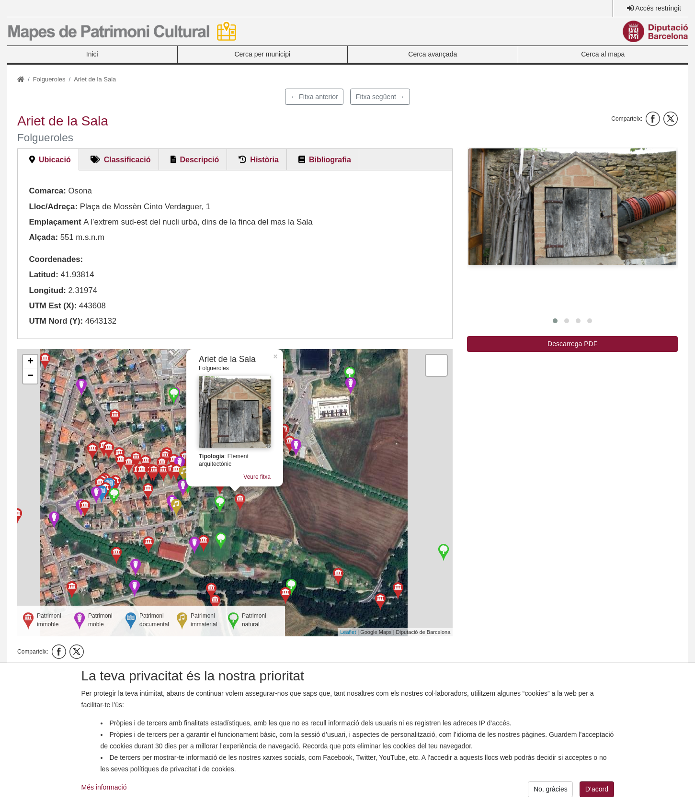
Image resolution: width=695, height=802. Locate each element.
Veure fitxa (257, 477)
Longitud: (47, 290)
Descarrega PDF (572, 344)
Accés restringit (658, 8)
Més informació (104, 795)
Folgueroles (49, 79)
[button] (572, 206)
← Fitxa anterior (314, 97)
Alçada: (43, 237)
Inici (92, 54)
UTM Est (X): (53, 305)
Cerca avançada (432, 54)
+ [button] (30, 362)
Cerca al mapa (603, 54)
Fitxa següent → (380, 97)
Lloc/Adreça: (53, 206)
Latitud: (43, 274)
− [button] (30, 376)
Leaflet (348, 632)
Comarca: (47, 190)
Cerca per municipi (262, 54)
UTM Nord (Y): (56, 321)
